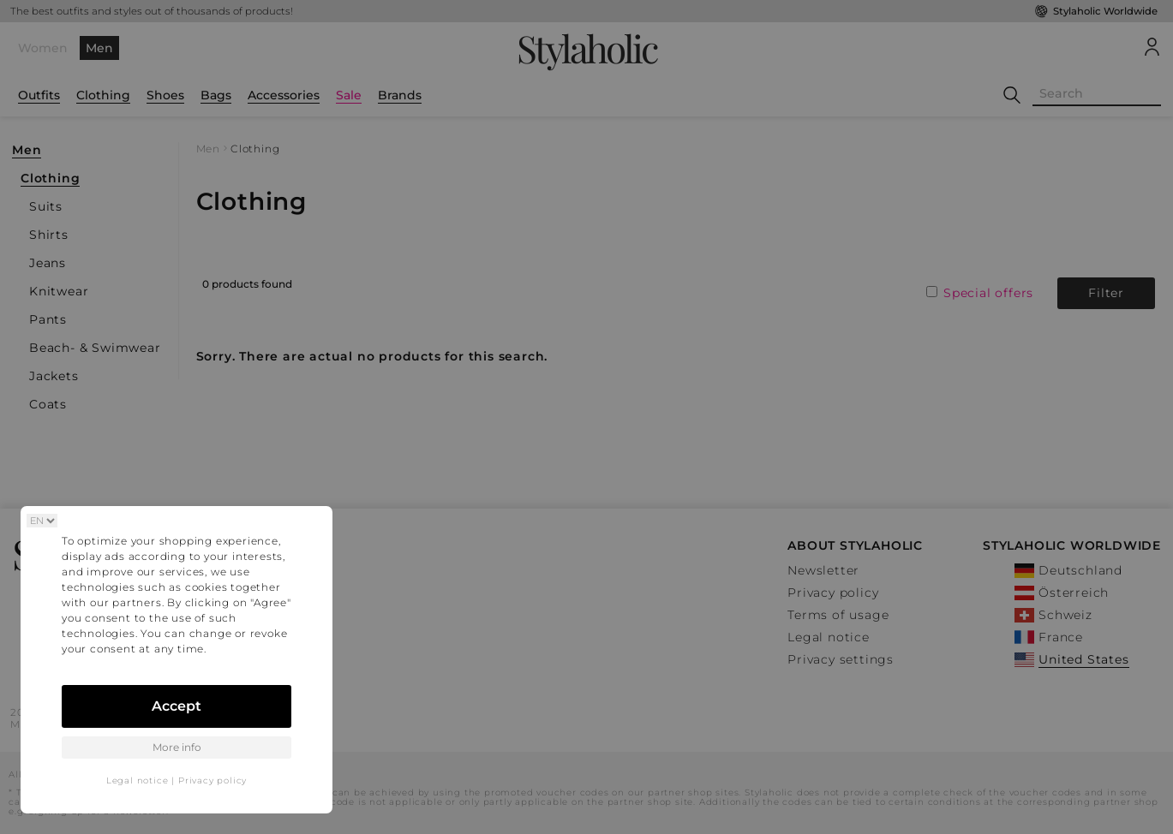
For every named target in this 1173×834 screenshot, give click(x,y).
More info (177, 747)
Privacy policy (212, 780)
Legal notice (137, 780)
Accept (176, 706)
